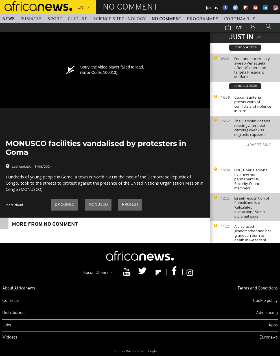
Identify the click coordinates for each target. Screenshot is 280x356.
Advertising (267, 313)
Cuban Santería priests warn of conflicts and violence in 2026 (252, 104)
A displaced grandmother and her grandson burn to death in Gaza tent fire (252, 235)
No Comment (166, 19)
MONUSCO (98, 205)
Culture (78, 19)
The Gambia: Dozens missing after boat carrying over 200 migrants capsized (252, 128)
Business (31, 19)
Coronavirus (239, 19)
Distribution (13, 313)
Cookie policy (265, 301)
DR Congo (65, 205)
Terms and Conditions (257, 288)
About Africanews (18, 288)
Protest (130, 205)
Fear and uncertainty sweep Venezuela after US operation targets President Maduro (252, 67)
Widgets (9, 337)
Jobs (6, 325)
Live (234, 27)
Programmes (202, 19)
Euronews (268, 337)
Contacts (10, 301)
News (8, 19)
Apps (273, 325)
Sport (54, 19)
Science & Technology (119, 19)
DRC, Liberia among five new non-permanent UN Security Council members (250, 179)
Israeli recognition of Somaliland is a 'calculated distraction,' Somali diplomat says (251, 207)
